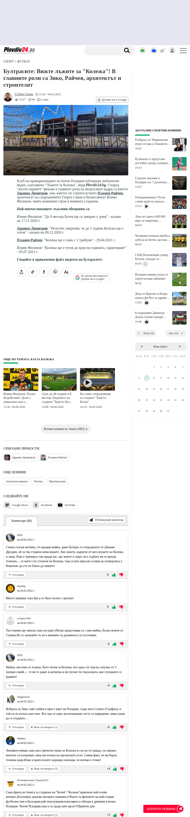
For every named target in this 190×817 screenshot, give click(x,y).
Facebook (42, 505)
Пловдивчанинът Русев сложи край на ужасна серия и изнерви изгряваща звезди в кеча (152, 199)
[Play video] (66, 140)
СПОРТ (8, 61)
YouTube (66, 505)
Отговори (16, 574)
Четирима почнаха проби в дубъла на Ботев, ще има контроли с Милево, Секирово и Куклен (152, 238)
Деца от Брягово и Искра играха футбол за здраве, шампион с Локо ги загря (151, 296)
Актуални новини (16, 481)
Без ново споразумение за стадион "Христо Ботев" (95, 398)
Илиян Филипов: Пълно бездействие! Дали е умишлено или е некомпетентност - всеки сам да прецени (19, 398)
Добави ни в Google (112, 99)
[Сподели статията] (21, 271)
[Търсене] (104, 50)
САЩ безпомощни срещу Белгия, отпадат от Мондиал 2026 (151, 257)
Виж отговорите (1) (44, 727)
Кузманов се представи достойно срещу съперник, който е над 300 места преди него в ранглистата (152, 161)
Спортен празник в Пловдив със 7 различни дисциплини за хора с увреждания (151, 180)
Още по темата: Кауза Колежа (28, 359)
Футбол (23, 61)
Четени (38, 481)
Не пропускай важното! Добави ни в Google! (91, 277)
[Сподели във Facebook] (43, 271)
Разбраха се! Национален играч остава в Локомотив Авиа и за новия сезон (152, 142)
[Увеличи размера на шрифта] (66, 271)
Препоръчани (57, 481)
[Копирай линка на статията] (32, 271)
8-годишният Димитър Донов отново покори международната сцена (150, 315)
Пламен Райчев (110, 193)
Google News (16, 505)
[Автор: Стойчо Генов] (24, 94)
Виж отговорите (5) (44, 768)
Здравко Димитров (32, 193)
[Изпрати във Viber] (55, 271)
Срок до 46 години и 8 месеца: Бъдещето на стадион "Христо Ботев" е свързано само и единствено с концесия (58, 398)
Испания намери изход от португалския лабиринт (151, 276)
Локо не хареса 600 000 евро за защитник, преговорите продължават (152, 219)
